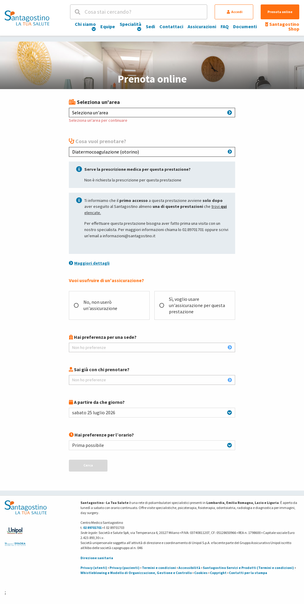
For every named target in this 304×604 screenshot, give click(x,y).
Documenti (245, 26)
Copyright (218, 572)
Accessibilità (189, 567)
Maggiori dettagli (89, 263)
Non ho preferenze (152, 347)
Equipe (107, 26)
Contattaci (171, 26)
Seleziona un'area (152, 113)
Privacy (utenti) (93, 567)
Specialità (130, 26)
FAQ (225, 26)
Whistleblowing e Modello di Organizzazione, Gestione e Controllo (136, 572)
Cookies (201, 572)
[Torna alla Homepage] (27, 17)
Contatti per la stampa (248, 572)
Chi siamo (85, 26)
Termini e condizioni (159, 567)
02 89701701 (92, 527)
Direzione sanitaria (96, 558)
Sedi (150, 26)
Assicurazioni (202, 26)
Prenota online (279, 12)
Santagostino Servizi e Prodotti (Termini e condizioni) (248, 567)
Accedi (235, 12)
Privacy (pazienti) (125, 567)
